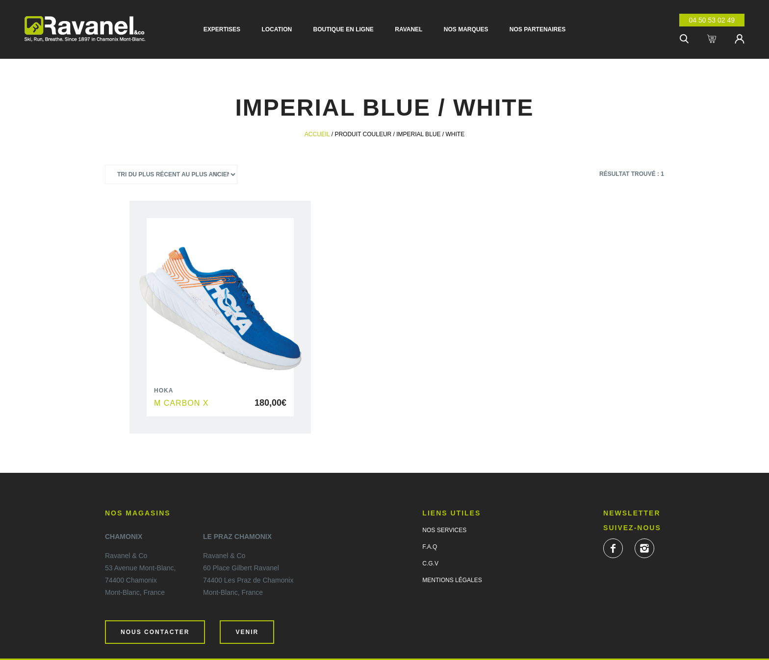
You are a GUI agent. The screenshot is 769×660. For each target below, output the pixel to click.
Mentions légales (452, 580)
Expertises (222, 29)
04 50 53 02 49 (712, 20)
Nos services (444, 530)
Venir (246, 632)
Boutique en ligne (343, 29)
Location (276, 29)
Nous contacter (155, 632)
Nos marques (466, 29)
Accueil (317, 134)
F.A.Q (429, 546)
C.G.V (430, 563)
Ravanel (408, 29)
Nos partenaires (537, 29)
